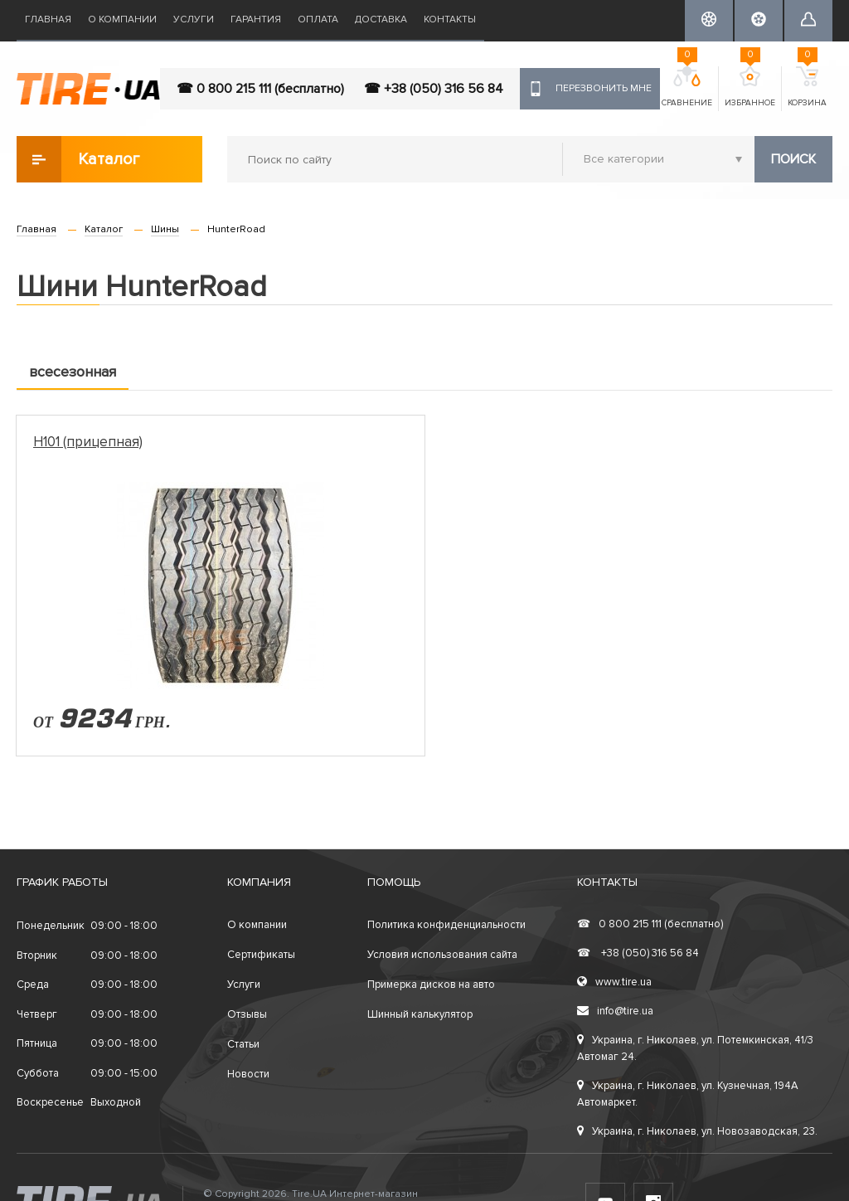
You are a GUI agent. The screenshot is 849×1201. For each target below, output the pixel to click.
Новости (248, 1074)
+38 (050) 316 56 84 (638, 953)
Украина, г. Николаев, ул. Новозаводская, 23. (697, 1131)
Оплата (318, 19)
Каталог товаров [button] (79, 159)
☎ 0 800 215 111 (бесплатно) (260, 88)
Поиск (793, 159)
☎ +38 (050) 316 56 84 (433, 88)
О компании (122, 19)
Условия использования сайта (442, 954)
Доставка (381, 19)
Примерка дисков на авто (431, 984)
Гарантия (255, 19)
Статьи (243, 1044)
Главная (48, 19)
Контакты (450, 19)
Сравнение (687, 87)
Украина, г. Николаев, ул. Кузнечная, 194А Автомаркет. (687, 1094)
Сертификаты (261, 954)
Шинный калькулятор (420, 1014)
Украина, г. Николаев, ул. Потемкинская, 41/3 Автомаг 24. (695, 1048)
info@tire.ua (615, 1011)
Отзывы (247, 1014)
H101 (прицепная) (88, 441)
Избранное (750, 87)
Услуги (193, 19)
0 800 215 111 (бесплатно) (650, 924)
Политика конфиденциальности (446, 924)
